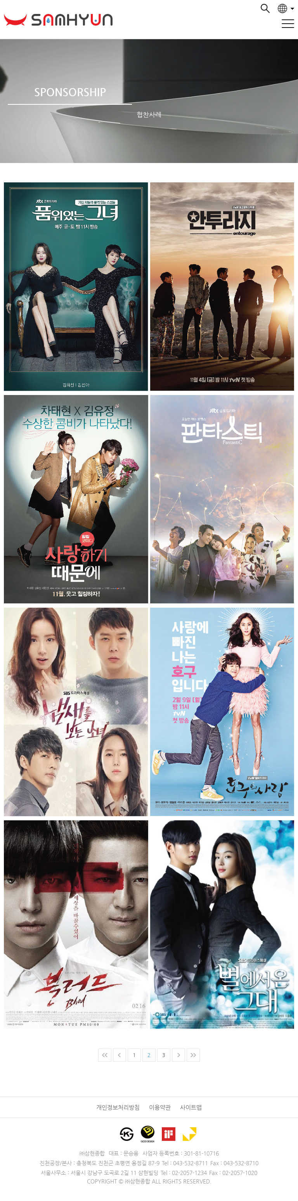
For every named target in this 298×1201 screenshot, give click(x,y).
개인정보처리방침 (118, 1107)
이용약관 (160, 1107)
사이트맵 (191, 1107)
